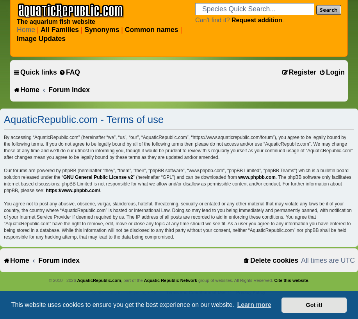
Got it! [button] (314, 305)
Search (329, 9)
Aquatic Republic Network (170, 280)
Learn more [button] (254, 304)
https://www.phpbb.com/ (73, 190)
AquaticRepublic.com (99, 280)
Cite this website (291, 280)
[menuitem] (69, 72)
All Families (60, 30)
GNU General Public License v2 (98, 177)
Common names (151, 30)
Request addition (257, 20)
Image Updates (41, 39)
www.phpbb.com (257, 177)
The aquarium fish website (56, 21)
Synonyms (101, 30)
